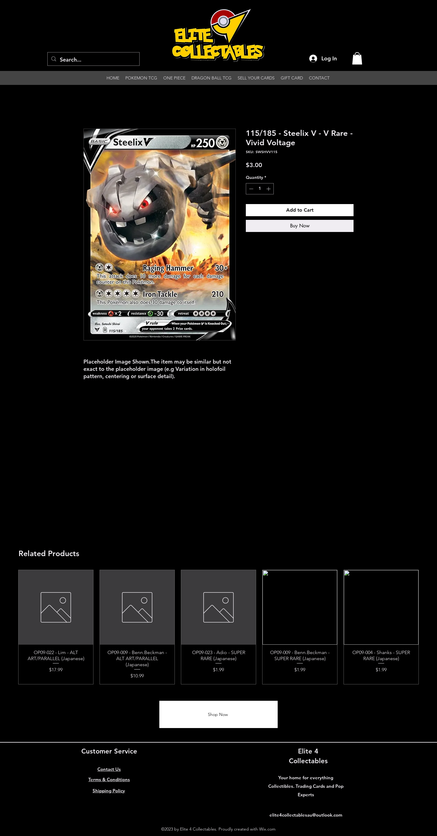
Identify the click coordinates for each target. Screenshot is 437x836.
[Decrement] (250, 188)
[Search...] (93, 59)
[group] (218, 627)
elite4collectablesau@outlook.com (305, 815)
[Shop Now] (218, 714)
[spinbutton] (259, 188)
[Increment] (269, 188)
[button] (357, 58)
